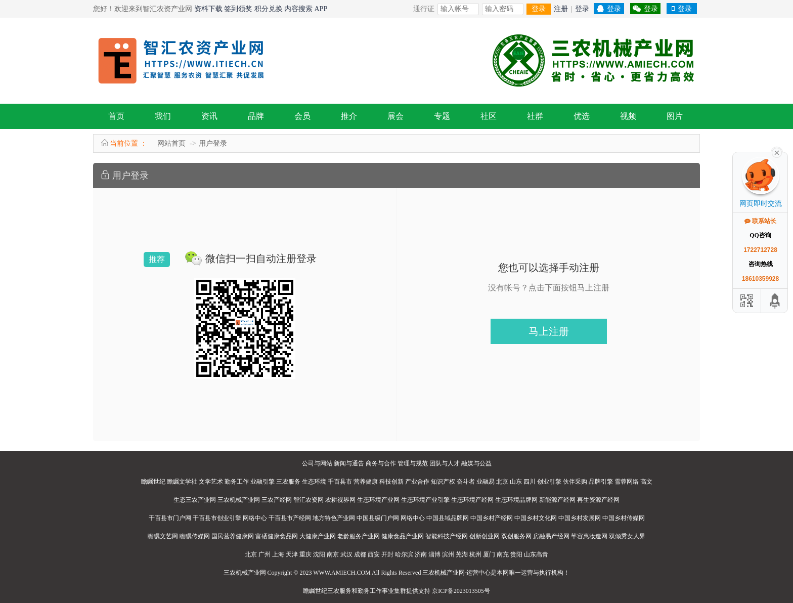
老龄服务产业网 (358, 536)
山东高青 (536, 554)
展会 (395, 116)
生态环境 (314, 481)
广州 (264, 554)
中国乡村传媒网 (623, 518)
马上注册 (548, 331)
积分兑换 (268, 9)
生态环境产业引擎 (425, 499)
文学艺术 (211, 481)
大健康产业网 (317, 536)
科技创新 (391, 481)
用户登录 (213, 143)
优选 (582, 116)
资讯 (209, 116)
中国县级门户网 (378, 518)
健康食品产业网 (402, 536)
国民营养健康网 (232, 536)
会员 (302, 116)
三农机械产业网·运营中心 (456, 572)
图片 (675, 116)
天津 (292, 554)
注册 (561, 9)
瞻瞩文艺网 (163, 536)
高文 (646, 481)
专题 (442, 116)
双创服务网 (516, 536)
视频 (628, 116)
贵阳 (516, 554)
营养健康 (366, 481)
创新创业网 (484, 536)
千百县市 (340, 481)
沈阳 (319, 554)
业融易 (485, 481)
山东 (516, 481)
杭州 (475, 554)
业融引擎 (262, 481)
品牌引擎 (601, 481)
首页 (116, 116)
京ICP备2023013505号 (461, 590)
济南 (421, 554)
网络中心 (255, 518)
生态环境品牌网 (516, 499)
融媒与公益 (476, 463)
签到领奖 (238, 9)
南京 (333, 554)
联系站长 (760, 221)
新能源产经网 (557, 499)
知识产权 (443, 481)
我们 (163, 116)
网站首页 (171, 143)
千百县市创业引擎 (217, 518)
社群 (535, 116)
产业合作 (417, 481)
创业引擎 (549, 481)
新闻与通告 (349, 463)
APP (321, 9)
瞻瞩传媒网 (195, 536)
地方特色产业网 (334, 518)
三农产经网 (276, 499)
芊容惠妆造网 (589, 536)
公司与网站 (317, 463)
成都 (360, 554)
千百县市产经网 (290, 518)
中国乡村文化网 (535, 518)
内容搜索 (298, 9)
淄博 (434, 554)
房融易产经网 (551, 536)
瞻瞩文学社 (182, 481)
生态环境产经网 (472, 499)
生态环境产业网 (378, 499)
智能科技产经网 (446, 536)
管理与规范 (413, 463)
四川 (529, 481)
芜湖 (462, 554)
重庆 (305, 554)
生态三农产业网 (194, 499)
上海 (278, 554)
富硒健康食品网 (276, 536)
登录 (539, 9)
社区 (488, 116)
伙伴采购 (575, 481)
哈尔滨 (404, 554)
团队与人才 (444, 463)
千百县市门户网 (170, 518)
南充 (503, 554)
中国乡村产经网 (491, 518)
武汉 (346, 554)
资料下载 (208, 9)
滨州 (448, 554)
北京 (502, 481)
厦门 (489, 554)
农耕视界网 (340, 499)
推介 (349, 116)
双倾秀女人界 (627, 536)
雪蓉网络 (626, 481)
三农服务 (288, 481)
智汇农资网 (308, 499)
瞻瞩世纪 (153, 481)
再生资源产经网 (598, 499)
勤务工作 (237, 481)
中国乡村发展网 (579, 518)
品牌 (256, 116)
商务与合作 (381, 463)
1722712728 (760, 249)
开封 (387, 554)
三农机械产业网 (238, 499)
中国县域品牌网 (447, 518)
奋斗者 (466, 481)
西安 (374, 554)
